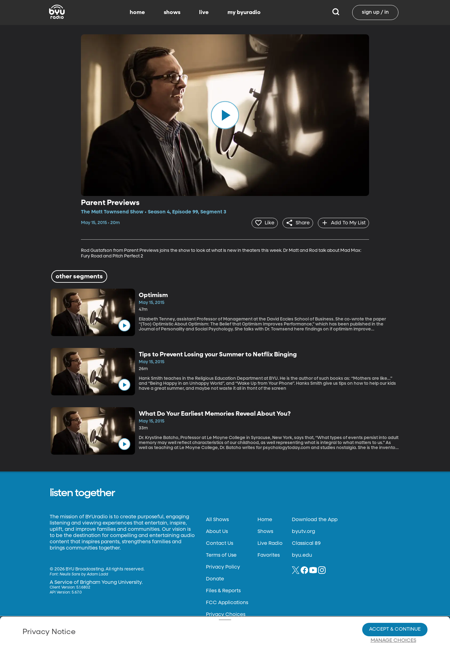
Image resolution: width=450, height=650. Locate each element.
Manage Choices (393, 619)
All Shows (217, 519)
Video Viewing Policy (198, 618)
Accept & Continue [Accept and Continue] (395, 607)
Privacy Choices (152, 623)
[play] (225, 115)
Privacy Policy (223, 566)
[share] (295, 222)
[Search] (335, 12)
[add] (342, 222)
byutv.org (303, 531)
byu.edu (302, 554)
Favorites (269, 554)
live (204, 12)
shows (172, 12)
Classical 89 (306, 542)
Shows (265, 531)
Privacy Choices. (234, 607)
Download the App (315, 519)
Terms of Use (221, 554)
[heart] (261, 222)
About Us (217, 531)
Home (265, 519)
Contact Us (219, 542)
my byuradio (244, 12)
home (137, 12)
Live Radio (270, 542)
